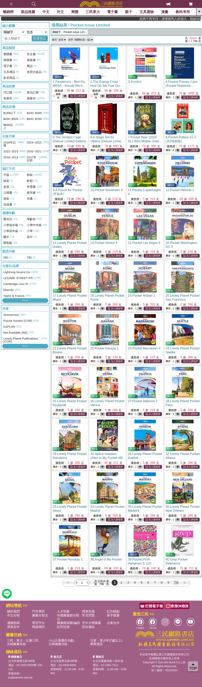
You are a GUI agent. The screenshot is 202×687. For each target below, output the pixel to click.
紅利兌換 (63, 626)
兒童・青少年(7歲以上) (106, 640)
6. (107, 141)
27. (142, 401)
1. (69, 85)
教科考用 (183, 12)
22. (104, 348)
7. (145, 141)
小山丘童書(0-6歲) (61, 640)
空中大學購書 (91, 623)
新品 (28, 12)
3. (134, 81)
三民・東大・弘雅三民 (22, 640)
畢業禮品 (96, 644)
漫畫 (164, 12)
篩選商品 (39, 38)
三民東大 (93, 12)
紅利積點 (113, 611)
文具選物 (147, 12)
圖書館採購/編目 (68, 623)
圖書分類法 (40, 615)
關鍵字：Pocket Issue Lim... (69, 32)
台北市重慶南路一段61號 (108, 660)
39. (141, 563)
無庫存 (57, 96)
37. (68, 559)
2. (106, 85)
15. (144, 242)
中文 (46, 12)
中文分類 (13, 615)
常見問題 (88, 615)
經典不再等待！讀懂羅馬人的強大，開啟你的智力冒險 (182, 18)
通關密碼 (13, 623)
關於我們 (13, 611)
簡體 (74, 12)
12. (180, 190)
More (25, 300)
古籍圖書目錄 (16, 644)
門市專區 (38, 611)
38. (106, 559)
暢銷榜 (8, 12)
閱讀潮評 (38, 626)
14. (103, 242)
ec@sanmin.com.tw (20, 677)
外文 (60, 12)
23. (144, 348)
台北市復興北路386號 (21, 660)
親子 (128, 12)
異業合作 (13, 626)
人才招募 (63, 611)
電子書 (112, 12)
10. (106, 190)
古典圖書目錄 (58, 644)
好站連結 (88, 626)
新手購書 (113, 615)
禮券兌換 (88, 611)
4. (181, 85)
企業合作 (113, 623)
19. (141, 295)
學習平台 (38, 623)
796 (176, 582)
